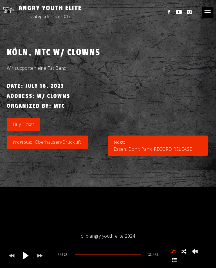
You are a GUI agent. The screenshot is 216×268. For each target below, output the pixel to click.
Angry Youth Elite (50, 8)
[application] (108, 255)
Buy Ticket (23, 124)
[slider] (108, 254)
